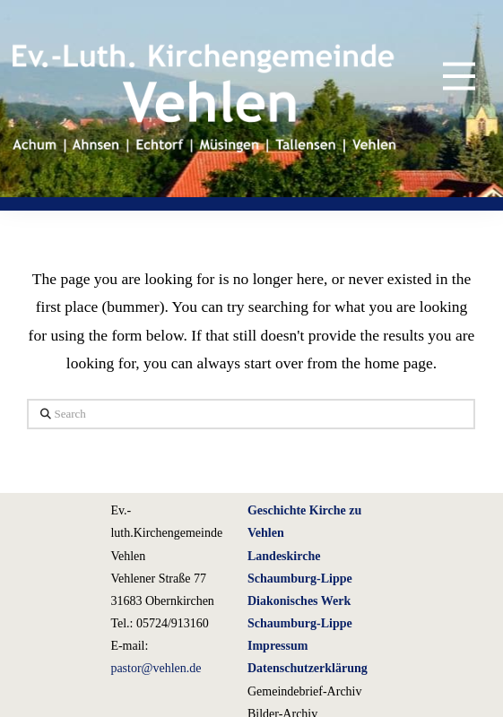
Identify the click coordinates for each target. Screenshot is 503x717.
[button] (446, 76)
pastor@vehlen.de (155, 668)
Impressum (277, 645)
